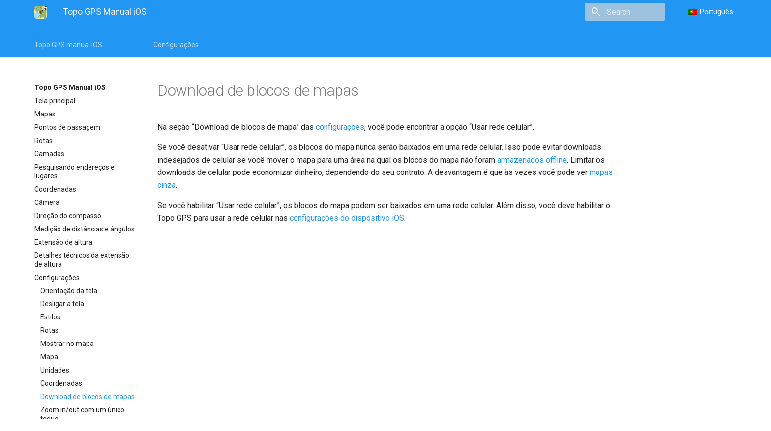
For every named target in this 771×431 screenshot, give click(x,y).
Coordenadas (55, 189)
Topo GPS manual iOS (68, 45)
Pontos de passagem (67, 127)
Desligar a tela (62, 304)
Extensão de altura (63, 242)
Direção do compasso (67, 216)
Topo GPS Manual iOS (70, 87)
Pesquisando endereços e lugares (74, 171)
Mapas (45, 114)
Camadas (49, 154)
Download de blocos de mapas (87, 397)
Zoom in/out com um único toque (82, 414)
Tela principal (54, 101)
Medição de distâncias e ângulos (84, 229)
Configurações (176, 45)
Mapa (49, 357)
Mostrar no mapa (67, 343)
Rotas (43, 140)
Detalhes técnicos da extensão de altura (81, 259)
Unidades (54, 370)
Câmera (46, 202)
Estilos (50, 317)
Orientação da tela (68, 291)
